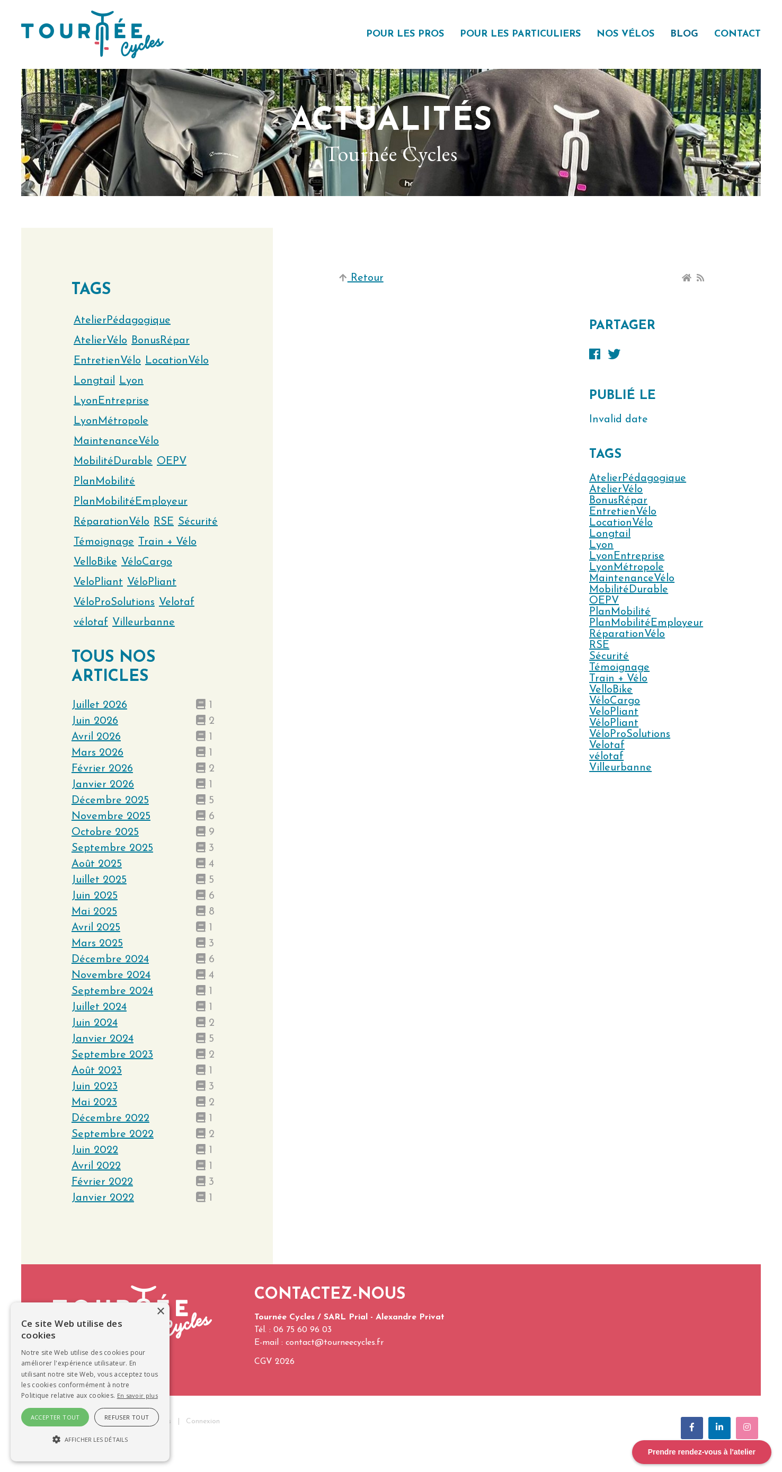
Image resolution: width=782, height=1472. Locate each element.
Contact (737, 34)
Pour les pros (405, 34)
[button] (90, 1440)
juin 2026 (95, 721)
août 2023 (97, 1071)
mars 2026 (97, 753)
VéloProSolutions (629, 734)
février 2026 (102, 769)
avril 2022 (96, 1166)
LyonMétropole (626, 567)
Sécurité (609, 656)
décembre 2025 (110, 800)
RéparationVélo (627, 634)
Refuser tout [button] (126, 1417)
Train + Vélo (618, 678)
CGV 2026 (274, 1362)
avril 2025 (96, 928)
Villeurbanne (620, 767)
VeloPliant (613, 712)
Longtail (609, 534)
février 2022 (102, 1182)
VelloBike (611, 690)
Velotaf (607, 745)
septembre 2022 (113, 1134)
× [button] (160, 1312)
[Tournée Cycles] (92, 34)
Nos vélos (625, 34)
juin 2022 (95, 1150)
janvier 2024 (103, 1039)
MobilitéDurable (628, 589)
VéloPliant (613, 723)
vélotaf (606, 756)
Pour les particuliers (520, 34)
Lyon (601, 545)
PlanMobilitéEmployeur (646, 623)
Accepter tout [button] (55, 1417)
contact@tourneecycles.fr (335, 1342)
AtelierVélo (616, 489)
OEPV (604, 601)
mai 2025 (94, 912)
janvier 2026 (103, 784)
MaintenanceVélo (631, 578)
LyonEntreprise (626, 556)
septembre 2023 (112, 1055)
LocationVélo (621, 523)
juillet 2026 (99, 705)
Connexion (203, 1421)
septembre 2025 (112, 848)
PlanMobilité (620, 612)
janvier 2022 (103, 1198)
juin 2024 (95, 1023)
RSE (599, 645)
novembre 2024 (111, 975)
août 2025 (97, 864)
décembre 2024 (110, 959)
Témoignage (619, 667)
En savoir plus (137, 1395)
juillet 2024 (99, 1007)
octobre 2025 (105, 832)
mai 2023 (94, 1102)
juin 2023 (95, 1086)
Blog (684, 34)
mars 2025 (97, 943)
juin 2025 (95, 896)
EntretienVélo (622, 512)
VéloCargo (614, 701)
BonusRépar (618, 500)
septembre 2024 (112, 991)
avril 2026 (96, 737)
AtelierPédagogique (637, 478)
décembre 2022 (110, 1118)
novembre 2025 (111, 816)
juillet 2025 (99, 880)
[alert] (90, 1381)
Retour (361, 278)
